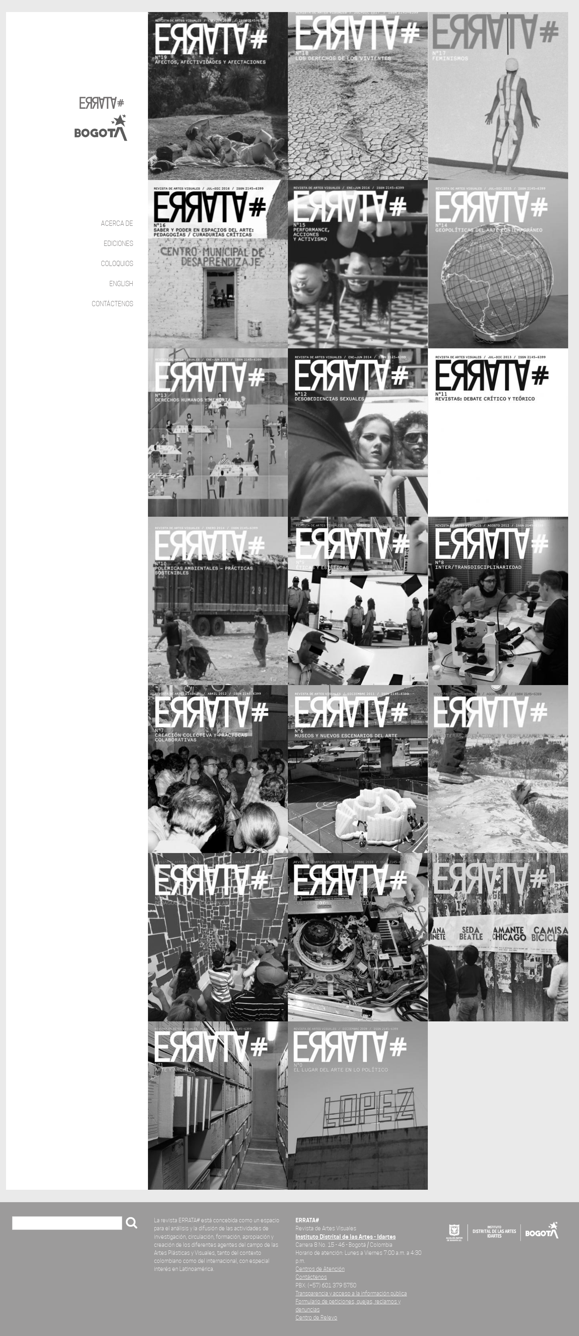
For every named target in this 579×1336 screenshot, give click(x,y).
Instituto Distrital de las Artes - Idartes (346, 1236)
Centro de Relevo (316, 1317)
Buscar (24, 1224)
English (121, 284)
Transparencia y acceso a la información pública (351, 1293)
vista (218, 96)
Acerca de (117, 223)
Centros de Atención (320, 1268)
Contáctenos (112, 304)
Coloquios (117, 264)
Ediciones (118, 244)
